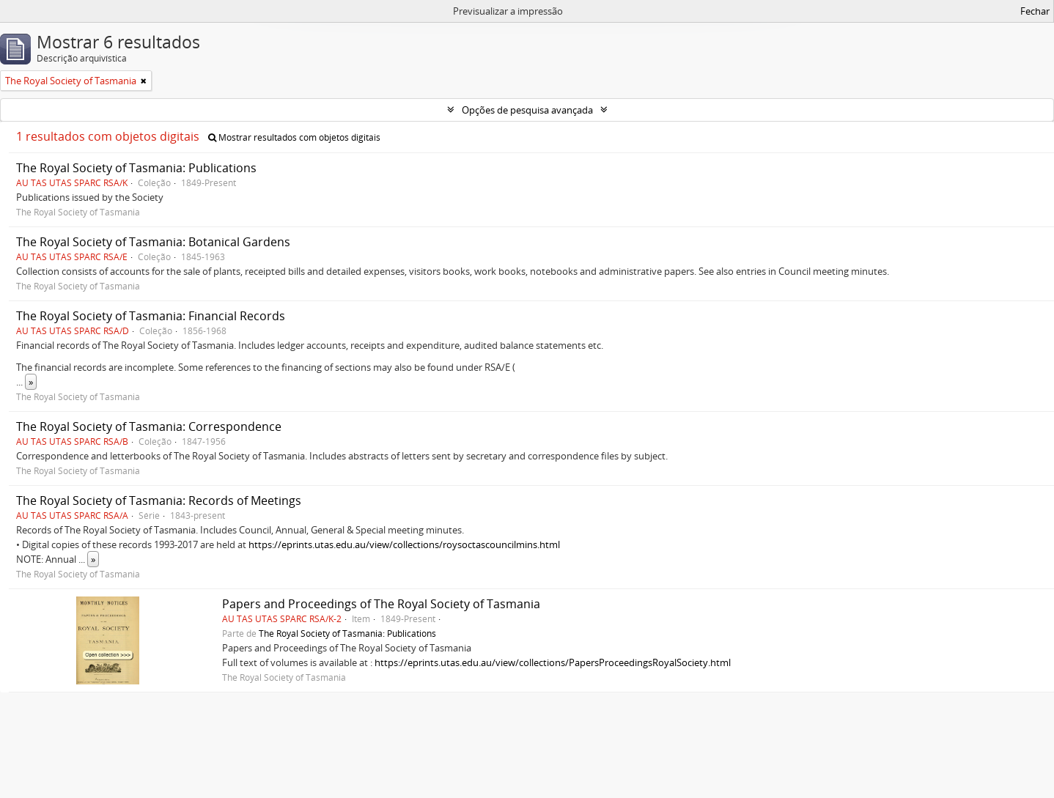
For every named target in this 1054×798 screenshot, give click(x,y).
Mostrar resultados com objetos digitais (294, 137)
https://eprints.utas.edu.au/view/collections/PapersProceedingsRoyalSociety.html (553, 662)
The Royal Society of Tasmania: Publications (136, 168)
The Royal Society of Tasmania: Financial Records (150, 316)
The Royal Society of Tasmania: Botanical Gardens (153, 242)
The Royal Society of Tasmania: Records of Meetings (158, 500)
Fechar (1035, 11)
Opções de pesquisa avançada (527, 110)
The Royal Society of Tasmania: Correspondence (148, 426)
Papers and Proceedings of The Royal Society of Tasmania (381, 604)
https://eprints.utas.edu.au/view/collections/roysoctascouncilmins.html (404, 544)
